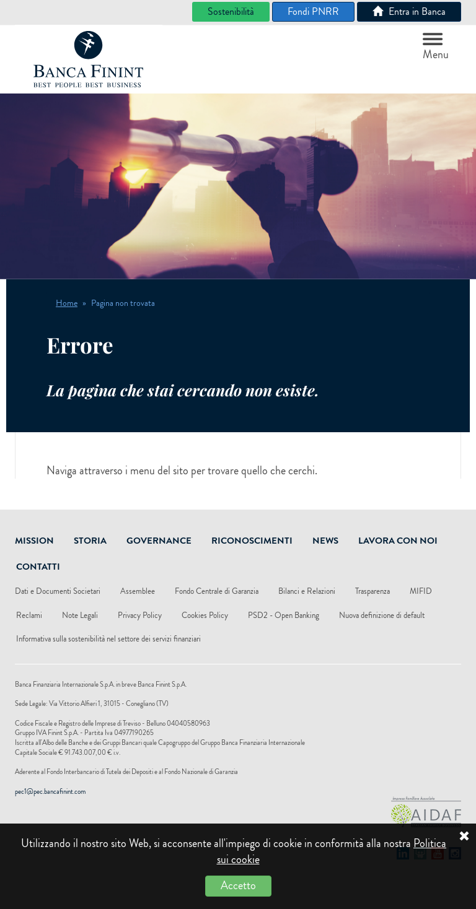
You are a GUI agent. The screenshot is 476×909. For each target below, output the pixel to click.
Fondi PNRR (313, 11)
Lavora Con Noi (398, 540)
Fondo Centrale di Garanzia (216, 591)
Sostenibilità (231, 11)
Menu (436, 48)
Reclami (29, 615)
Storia (90, 540)
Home (66, 303)
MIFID (421, 591)
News (325, 540)
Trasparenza (372, 591)
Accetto (238, 885)
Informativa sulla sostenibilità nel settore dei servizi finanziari (108, 639)
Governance (159, 540)
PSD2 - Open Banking (283, 615)
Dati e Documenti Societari (57, 591)
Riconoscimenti (252, 540)
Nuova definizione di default (382, 615)
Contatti (38, 566)
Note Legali (80, 615)
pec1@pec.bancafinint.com (50, 791)
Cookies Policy (205, 615)
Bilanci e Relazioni (306, 591)
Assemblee (137, 591)
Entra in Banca (409, 11)
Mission (34, 540)
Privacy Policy (140, 615)
